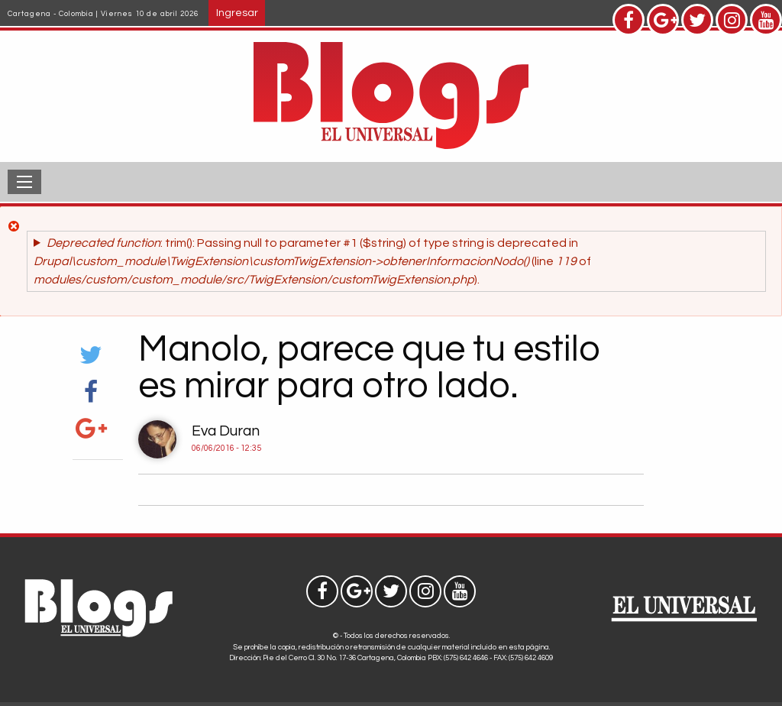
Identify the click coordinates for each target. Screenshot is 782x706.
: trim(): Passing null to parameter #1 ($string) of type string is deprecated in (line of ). (312, 261)
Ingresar (237, 12)
